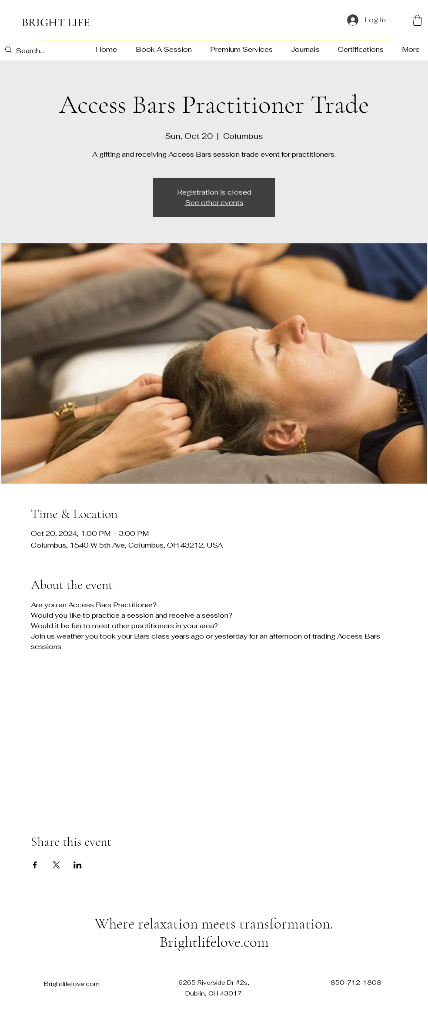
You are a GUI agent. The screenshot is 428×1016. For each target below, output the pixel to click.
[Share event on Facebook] (35, 864)
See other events (214, 202)
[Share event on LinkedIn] (78, 864)
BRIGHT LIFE (56, 22)
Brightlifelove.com (214, 942)
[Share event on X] (56, 864)
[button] (417, 20)
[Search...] (43, 50)
